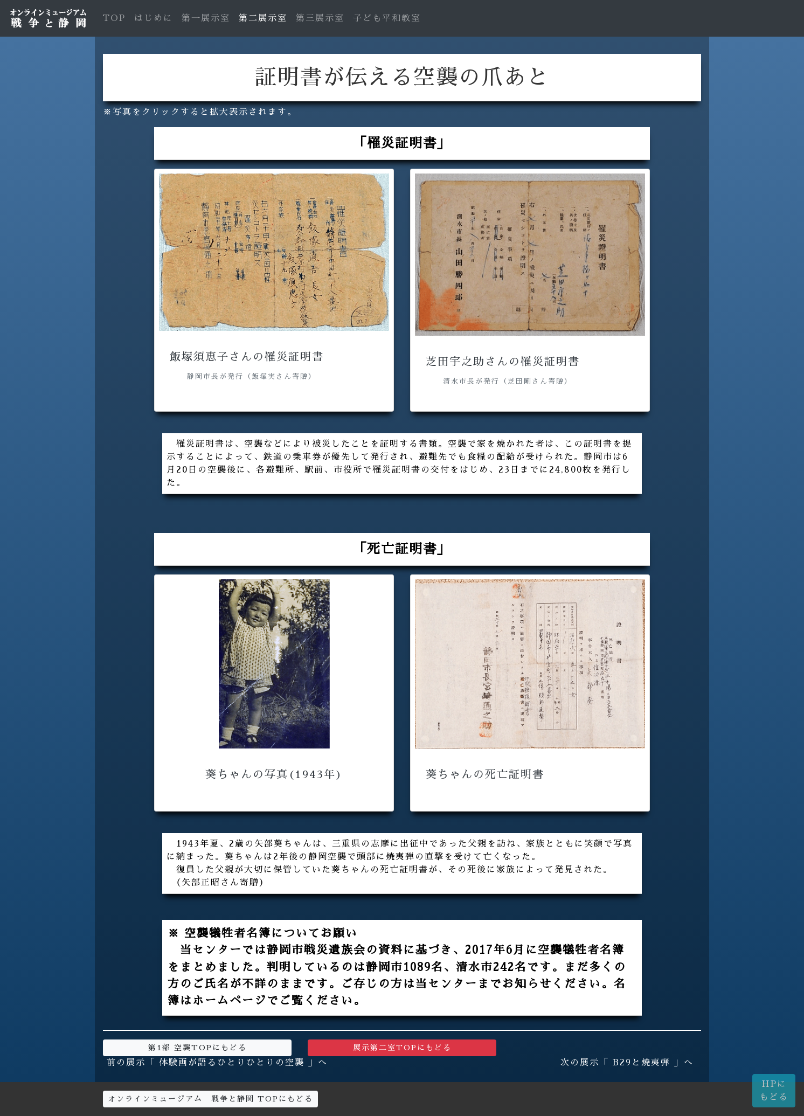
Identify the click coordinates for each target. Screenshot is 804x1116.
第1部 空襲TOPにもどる (197, 1047)
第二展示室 (263, 18)
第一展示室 (206, 18)
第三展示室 (320, 18)
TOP (114, 18)
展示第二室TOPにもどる (402, 1047)
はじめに (153, 18)
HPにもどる (773, 1090)
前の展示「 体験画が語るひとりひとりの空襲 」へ (217, 1062)
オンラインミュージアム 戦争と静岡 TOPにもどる (210, 1099)
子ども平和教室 (387, 18)
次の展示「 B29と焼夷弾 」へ (627, 1062)
